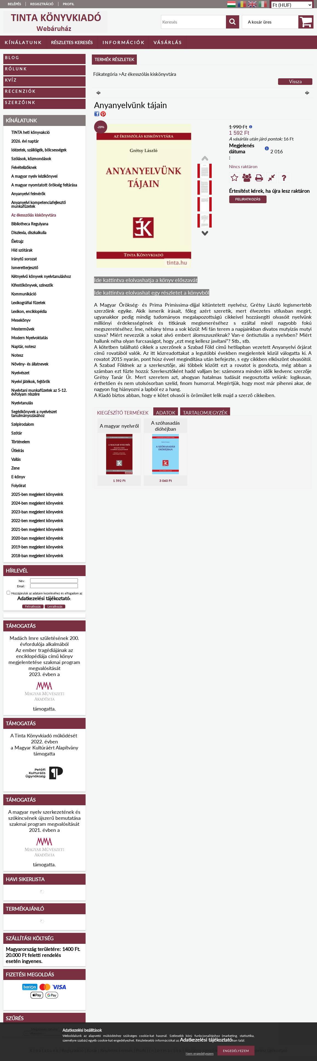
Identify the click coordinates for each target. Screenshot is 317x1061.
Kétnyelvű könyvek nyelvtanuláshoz (41, 276)
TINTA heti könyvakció (30, 132)
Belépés (14, 4)
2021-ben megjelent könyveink (37, 529)
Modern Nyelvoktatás (29, 337)
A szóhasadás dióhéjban (165, 426)
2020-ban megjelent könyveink (37, 538)
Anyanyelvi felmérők (28, 193)
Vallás (16, 459)
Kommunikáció (23, 294)
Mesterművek (22, 329)
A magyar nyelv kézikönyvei (34, 176)
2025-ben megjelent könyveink (37, 494)
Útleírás (17, 450)
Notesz (17, 355)
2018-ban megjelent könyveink (37, 555)
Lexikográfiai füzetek (28, 302)
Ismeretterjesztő (24, 267)
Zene (15, 468)
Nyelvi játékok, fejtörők (30, 381)
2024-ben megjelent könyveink (37, 503)
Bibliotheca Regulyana (29, 224)
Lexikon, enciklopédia (29, 311)
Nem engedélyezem (200, 1053)
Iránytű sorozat (24, 259)
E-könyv (18, 477)
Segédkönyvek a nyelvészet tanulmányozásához (34, 413)
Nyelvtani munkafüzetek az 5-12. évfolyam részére (39, 392)
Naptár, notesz (23, 346)
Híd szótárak (21, 250)
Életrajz (17, 241)
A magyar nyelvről (119, 426)
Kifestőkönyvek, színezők (32, 285)
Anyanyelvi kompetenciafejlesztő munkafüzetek (38, 204)
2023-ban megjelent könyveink (37, 512)
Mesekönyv (20, 320)
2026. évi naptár (25, 141)
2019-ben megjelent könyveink (37, 547)
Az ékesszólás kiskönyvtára (33, 215)
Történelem (20, 441)
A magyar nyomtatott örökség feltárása (44, 185)
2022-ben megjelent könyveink (37, 520)
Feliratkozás (248, 199)
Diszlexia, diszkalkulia (28, 232)
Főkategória (105, 74)
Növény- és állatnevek (29, 364)
